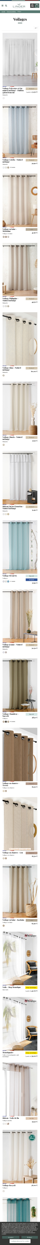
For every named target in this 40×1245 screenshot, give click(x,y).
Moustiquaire (8, 1052)
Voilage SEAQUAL (10, 576)
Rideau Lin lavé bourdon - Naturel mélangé (13, 507)
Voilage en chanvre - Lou (13, 853)
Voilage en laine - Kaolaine (13, 920)
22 (36, 28)
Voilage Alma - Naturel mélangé (12, 369)
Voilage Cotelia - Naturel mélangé (13, 161)
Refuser (29, 1237)
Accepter (11, 1237)
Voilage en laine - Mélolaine (10, 230)
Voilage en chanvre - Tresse (11, 784)
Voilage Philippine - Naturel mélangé (11, 299)
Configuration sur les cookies (20, 1241)
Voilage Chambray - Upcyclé (11, 715)
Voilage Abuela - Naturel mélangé (12, 438)
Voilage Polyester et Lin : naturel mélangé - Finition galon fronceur (13, 90)
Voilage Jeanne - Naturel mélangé (12, 645)
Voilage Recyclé (9, 1185)
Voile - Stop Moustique (12, 987)
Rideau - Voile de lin (11, 1118)
